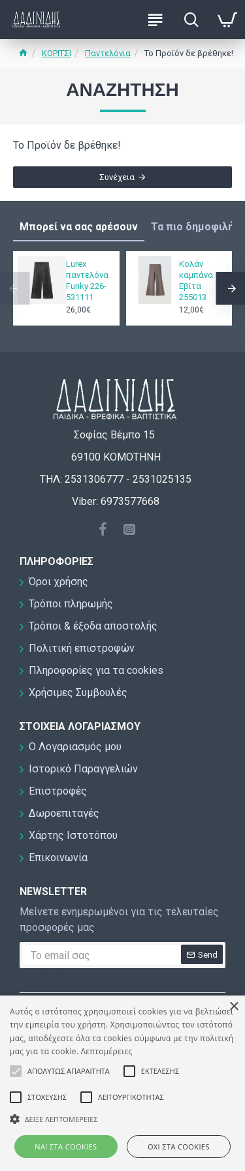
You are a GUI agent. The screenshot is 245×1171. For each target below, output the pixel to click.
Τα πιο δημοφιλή (192, 227)
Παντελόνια (108, 53)
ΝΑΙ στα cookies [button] (66, 1146)
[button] (122, 1118)
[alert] (122, 1083)
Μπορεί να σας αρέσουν (79, 227)
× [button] (233, 1007)
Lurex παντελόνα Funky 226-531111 (87, 280)
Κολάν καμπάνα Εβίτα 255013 (196, 280)
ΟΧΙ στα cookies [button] (179, 1146)
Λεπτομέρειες (107, 1051)
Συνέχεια (117, 177)
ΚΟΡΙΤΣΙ (56, 53)
